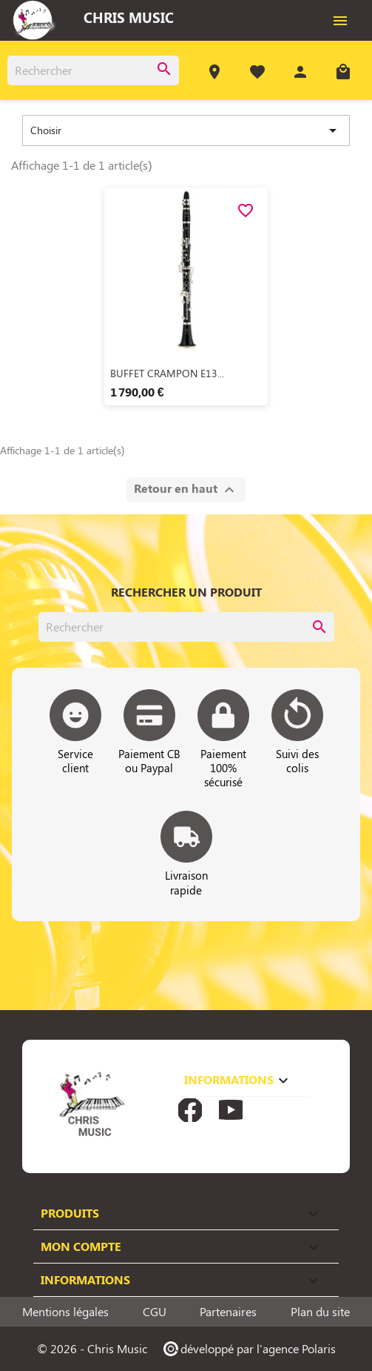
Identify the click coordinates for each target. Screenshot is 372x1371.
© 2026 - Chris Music (92, 1348)
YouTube (231, 1110)
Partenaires (228, 1311)
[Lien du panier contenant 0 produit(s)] (343, 73)
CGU (154, 1311)
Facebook (190, 1110)
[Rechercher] (93, 70)
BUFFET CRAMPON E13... (167, 373)
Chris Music (129, 17)
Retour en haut (186, 489)
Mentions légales (65, 1311)
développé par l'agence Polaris (249, 1348)
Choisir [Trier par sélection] (186, 130)
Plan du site (320, 1311)
